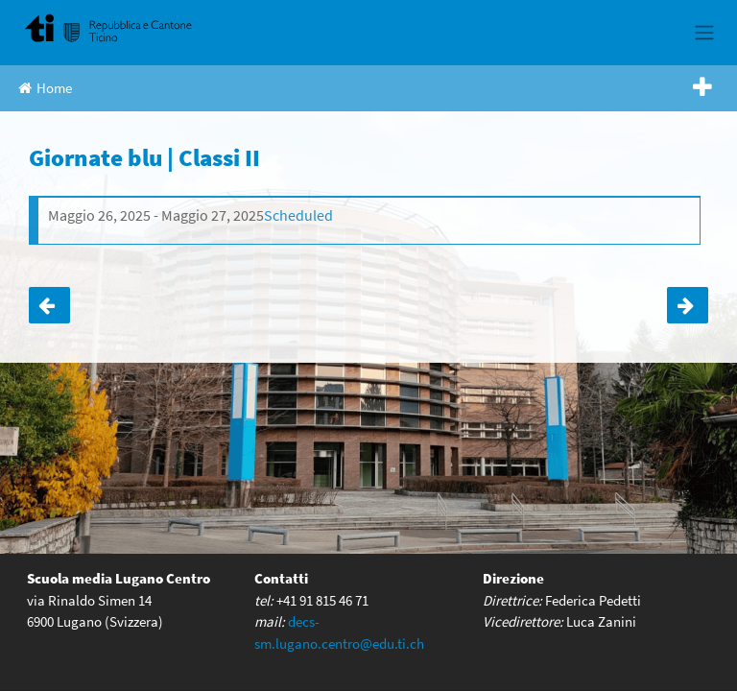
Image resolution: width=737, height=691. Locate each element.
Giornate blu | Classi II (687, 305)
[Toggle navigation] (704, 32)
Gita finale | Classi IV (49, 305)
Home (45, 88)
